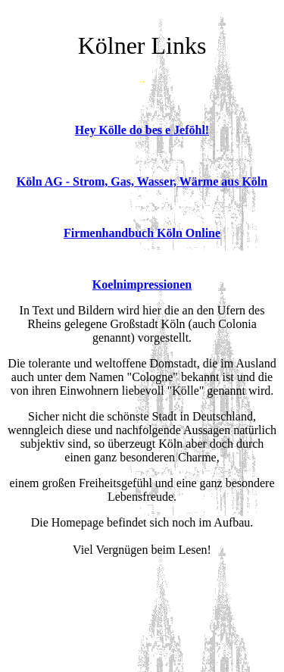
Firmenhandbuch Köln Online (142, 233)
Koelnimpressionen (142, 284)
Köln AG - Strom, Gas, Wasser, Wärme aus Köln (142, 181)
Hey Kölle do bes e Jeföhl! (142, 129)
